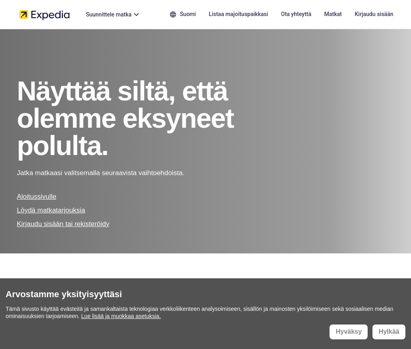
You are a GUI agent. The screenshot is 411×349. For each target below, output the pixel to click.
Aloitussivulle (36, 196)
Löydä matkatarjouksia (51, 210)
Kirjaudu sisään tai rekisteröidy (63, 224)
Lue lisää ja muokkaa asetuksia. (121, 316)
